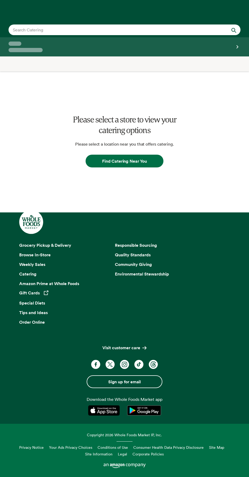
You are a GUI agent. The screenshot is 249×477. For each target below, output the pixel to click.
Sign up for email (124, 382)
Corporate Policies (148, 454)
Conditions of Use (113, 447)
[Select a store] (124, 46)
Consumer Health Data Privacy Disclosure (168, 447)
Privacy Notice (31, 447)
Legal (122, 454)
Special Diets (32, 303)
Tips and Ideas (33, 312)
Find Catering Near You (124, 161)
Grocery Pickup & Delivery (45, 245)
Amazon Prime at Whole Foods (49, 283)
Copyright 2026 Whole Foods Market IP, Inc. (124, 434)
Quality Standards (133, 255)
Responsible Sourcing (136, 245)
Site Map (216, 447)
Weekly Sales (32, 264)
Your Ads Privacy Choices (70, 447)
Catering (28, 274)
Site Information (99, 454)
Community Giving (133, 264)
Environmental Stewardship (142, 274)
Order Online (32, 322)
